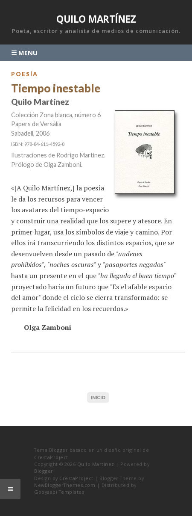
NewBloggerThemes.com (64, 485)
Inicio (98, 397)
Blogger (43, 471)
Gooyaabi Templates (59, 492)
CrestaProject (51, 457)
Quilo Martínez (96, 19)
